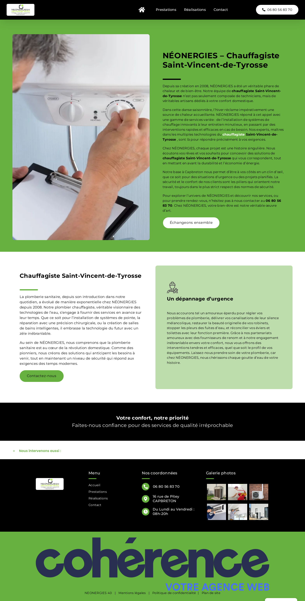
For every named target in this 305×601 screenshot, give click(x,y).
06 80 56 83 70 (166, 486)
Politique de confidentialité (174, 593)
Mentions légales (132, 593)
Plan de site (211, 593)
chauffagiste (234, 134)
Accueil (94, 485)
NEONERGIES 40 (98, 593)
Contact (95, 505)
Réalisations (98, 498)
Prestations (98, 492)
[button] (152, 451)
